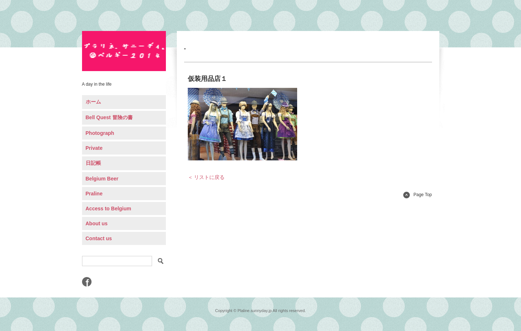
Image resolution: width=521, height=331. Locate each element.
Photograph (100, 133)
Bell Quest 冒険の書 (109, 117)
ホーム (93, 102)
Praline (94, 193)
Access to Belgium (108, 208)
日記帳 (93, 163)
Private (94, 148)
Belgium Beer (102, 179)
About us (97, 223)
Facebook (87, 282)
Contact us (99, 238)
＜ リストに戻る (206, 177)
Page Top (417, 194)
